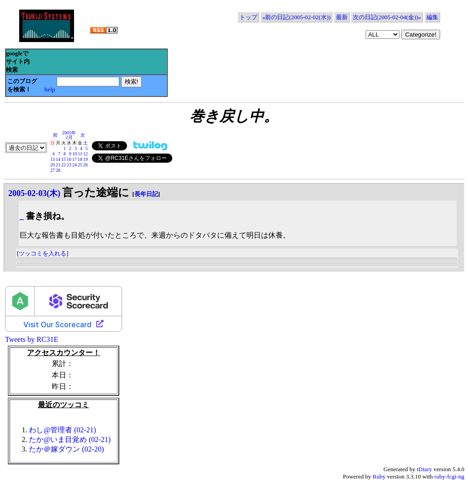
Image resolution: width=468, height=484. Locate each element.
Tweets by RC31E (31, 339)
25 (80, 164)
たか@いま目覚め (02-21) (70, 439)
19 (85, 159)
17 (74, 159)
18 (80, 159)
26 (85, 164)
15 (63, 159)
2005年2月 (69, 135)
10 (74, 153)
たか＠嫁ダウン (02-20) (66, 449)
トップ (248, 17)
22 (63, 164)
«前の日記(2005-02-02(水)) (296, 17)
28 (58, 170)
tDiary (424, 469)
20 (52, 164)
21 (58, 164)
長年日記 (146, 194)
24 (74, 164)
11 (80, 153)
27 (52, 170)
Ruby (378, 476)
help (49, 89)
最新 (342, 17)
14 (58, 159)
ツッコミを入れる (42, 253)
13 (52, 159)
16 (69, 159)
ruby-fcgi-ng (449, 476)
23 (69, 164)
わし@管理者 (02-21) (62, 430)
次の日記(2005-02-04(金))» (387, 17)
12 (85, 153)
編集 (432, 17)
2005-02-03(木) (34, 193)
